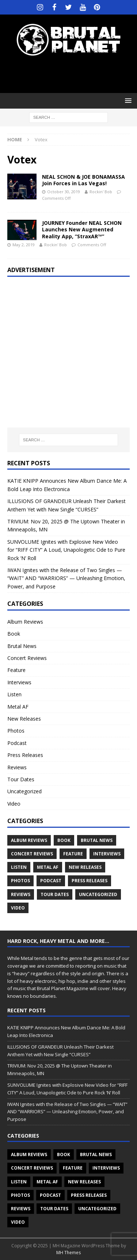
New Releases (24, 718)
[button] (127, 100)
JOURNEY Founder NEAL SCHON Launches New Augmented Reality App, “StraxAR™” (82, 229)
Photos (15, 730)
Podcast (17, 743)
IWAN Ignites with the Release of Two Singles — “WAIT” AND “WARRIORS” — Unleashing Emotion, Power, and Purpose (66, 578)
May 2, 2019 (23, 244)
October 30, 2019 (63, 191)
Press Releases (25, 754)
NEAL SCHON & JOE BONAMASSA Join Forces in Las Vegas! (83, 180)
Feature (16, 670)
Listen (14, 694)
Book (13, 633)
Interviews (19, 682)
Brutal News (22, 646)
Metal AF (17, 706)
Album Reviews (25, 621)
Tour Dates (20, 779)
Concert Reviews (27, 658)
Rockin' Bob (101, 191)
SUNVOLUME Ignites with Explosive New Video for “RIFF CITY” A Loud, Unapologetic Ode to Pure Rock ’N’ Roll (66, 550)
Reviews (17, 767)
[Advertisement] (72, 74)
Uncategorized (24, 791)
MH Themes (68, 1252)
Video (13, 803)
